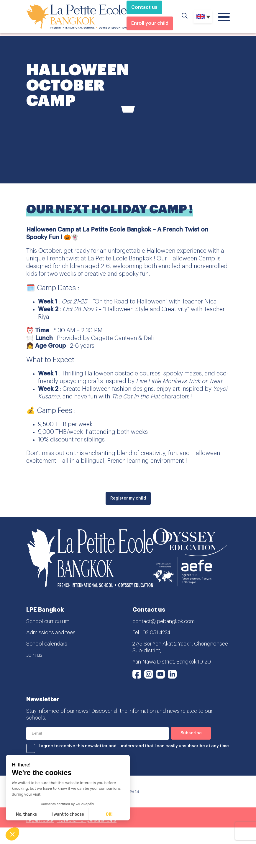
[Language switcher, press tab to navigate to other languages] (202, 16)
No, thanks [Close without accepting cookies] (26, 814)
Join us (34, 655)
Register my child (128, 498)
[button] (12, 834)
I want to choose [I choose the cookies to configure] (68, 814)
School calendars (46, 643)
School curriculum (47, 621)
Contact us (144, 7)
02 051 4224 (156, 632)
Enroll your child (149, 23)
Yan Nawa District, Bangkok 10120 (171, 661)
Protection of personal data (86, 820)
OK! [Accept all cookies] (109, 814)
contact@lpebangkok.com (163, 621)
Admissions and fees (51, 632)
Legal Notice (40, 820)
